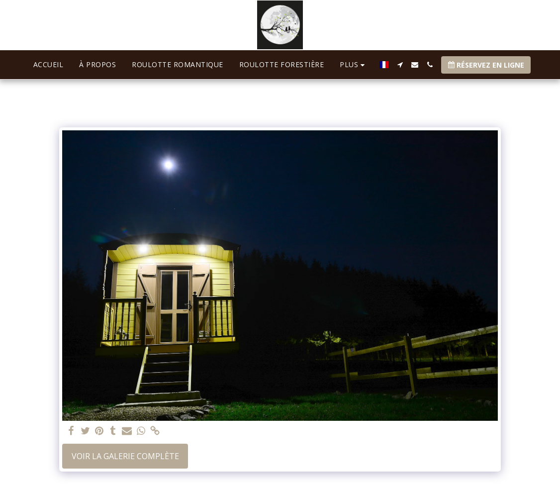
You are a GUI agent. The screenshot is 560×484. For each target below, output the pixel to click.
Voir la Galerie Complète (125, 456)
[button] (400, 64)
